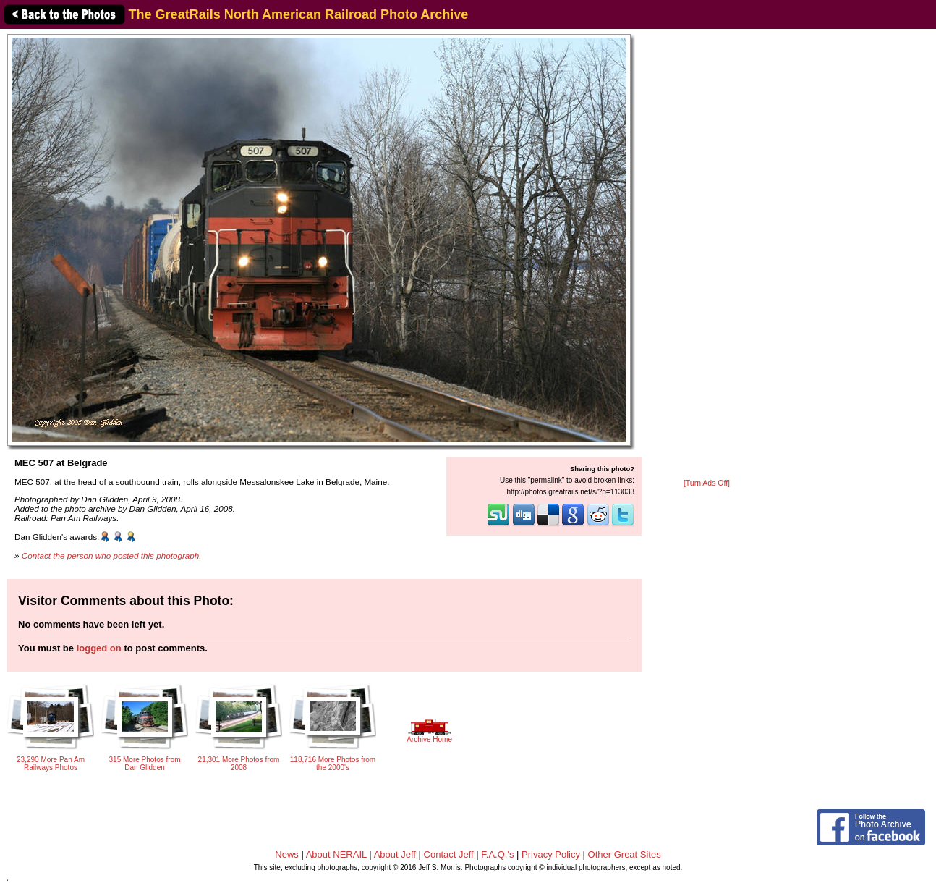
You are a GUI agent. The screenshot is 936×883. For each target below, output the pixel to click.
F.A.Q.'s (497, 854)
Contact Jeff (449, 854)
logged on (99, 648)
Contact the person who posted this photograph (111, 555)
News (287, 854)
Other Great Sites (624, 854)
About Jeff (395, 854)
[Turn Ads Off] (707, 483)
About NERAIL (336, 854)
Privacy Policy (551, 854)
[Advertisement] (707, 255)
